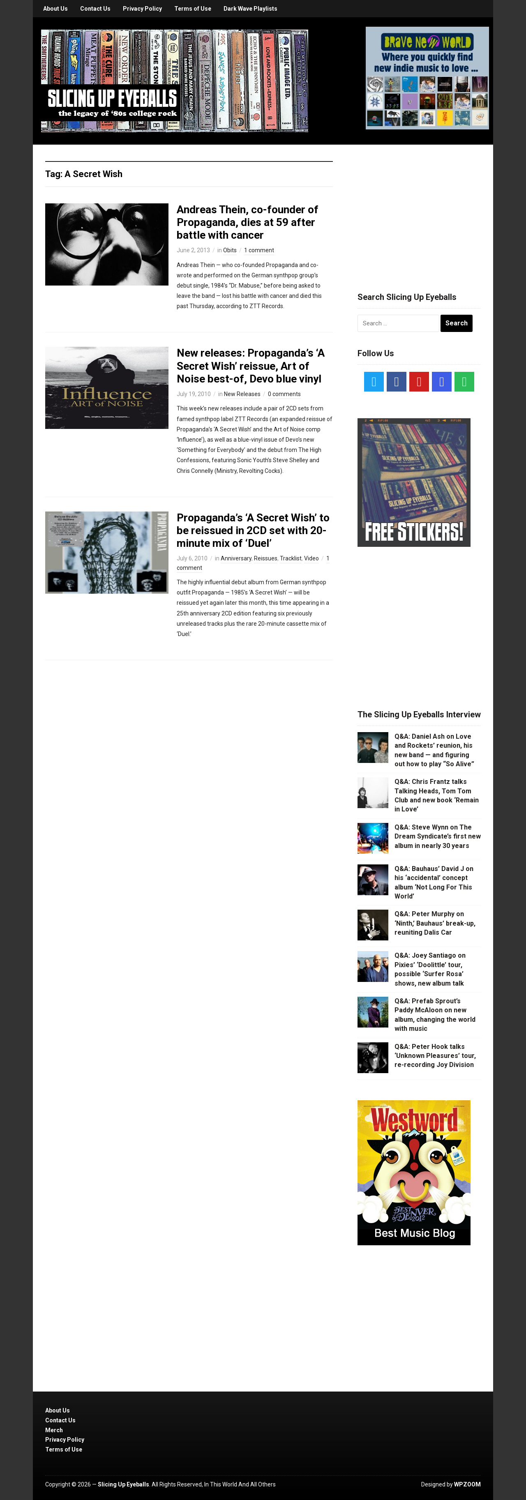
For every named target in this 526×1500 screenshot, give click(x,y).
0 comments (284, 394)
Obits (230, 250)
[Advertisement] (419, 208)
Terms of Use (192, 8)
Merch (54, 1430)
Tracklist (291, 558)
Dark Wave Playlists (250, 8)
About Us (55, 8)
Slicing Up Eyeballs (123, 1484)
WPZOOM (467, 1484)
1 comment (259, 250)
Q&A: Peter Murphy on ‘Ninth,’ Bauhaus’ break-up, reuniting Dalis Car (434, 923)
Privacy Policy (142, 8)
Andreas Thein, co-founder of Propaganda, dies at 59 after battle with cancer (247, 222)
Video (311, 558)
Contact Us (95, 8)
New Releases (242, 394)
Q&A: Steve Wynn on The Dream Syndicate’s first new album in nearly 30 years (437, 836)
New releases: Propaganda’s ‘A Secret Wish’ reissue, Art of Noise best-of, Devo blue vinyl (251, 366)
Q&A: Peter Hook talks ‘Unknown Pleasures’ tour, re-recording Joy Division (435, 1056)
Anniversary (236, 558)
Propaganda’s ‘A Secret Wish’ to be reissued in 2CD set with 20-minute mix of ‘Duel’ (253, 530)
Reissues (265, 558)
